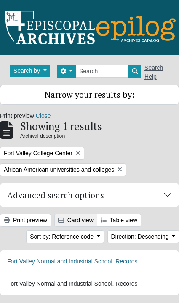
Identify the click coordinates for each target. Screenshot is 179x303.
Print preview (25, 220)
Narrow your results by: (89, 94)
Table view (119, 220)
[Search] (102, 71)
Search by (27, 70)
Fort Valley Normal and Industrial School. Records (72, 261)
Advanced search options (55, 195)
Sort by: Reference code (62, 236)
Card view (76, 220)
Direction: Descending (141, 236)
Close (43, 115)
